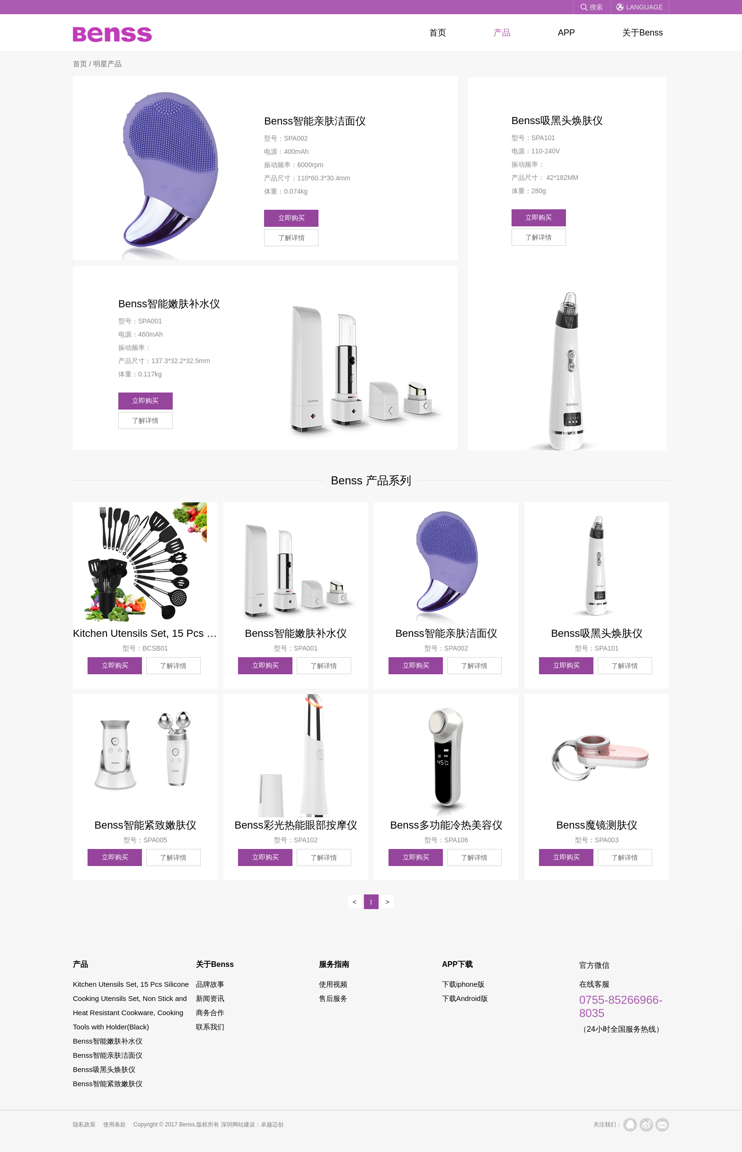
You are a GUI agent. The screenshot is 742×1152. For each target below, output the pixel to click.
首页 (437, 32)
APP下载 (457, 963)
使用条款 (114, 1123)
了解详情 (352, 217)
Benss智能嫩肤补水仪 (107, 1040)
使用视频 (333, 983)
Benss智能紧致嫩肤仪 (107, 1083)
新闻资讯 (210, 997)
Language (644, 7)
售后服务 (333, 997)
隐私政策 (84, 1123)
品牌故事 (210, 983)
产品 (502, 32)
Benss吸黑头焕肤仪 (104, 1068)
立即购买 (294, 216)
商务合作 (210, 1012)
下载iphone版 (463, 983)
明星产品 (107, 64)
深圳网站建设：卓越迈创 (252, 1123)
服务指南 (334, 963)
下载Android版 (465, 997)
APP (566, 32)
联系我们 (210, 1026)
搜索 (596, 7)
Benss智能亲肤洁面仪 (107, 1054)
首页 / (83, 64)
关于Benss (642, 32)
